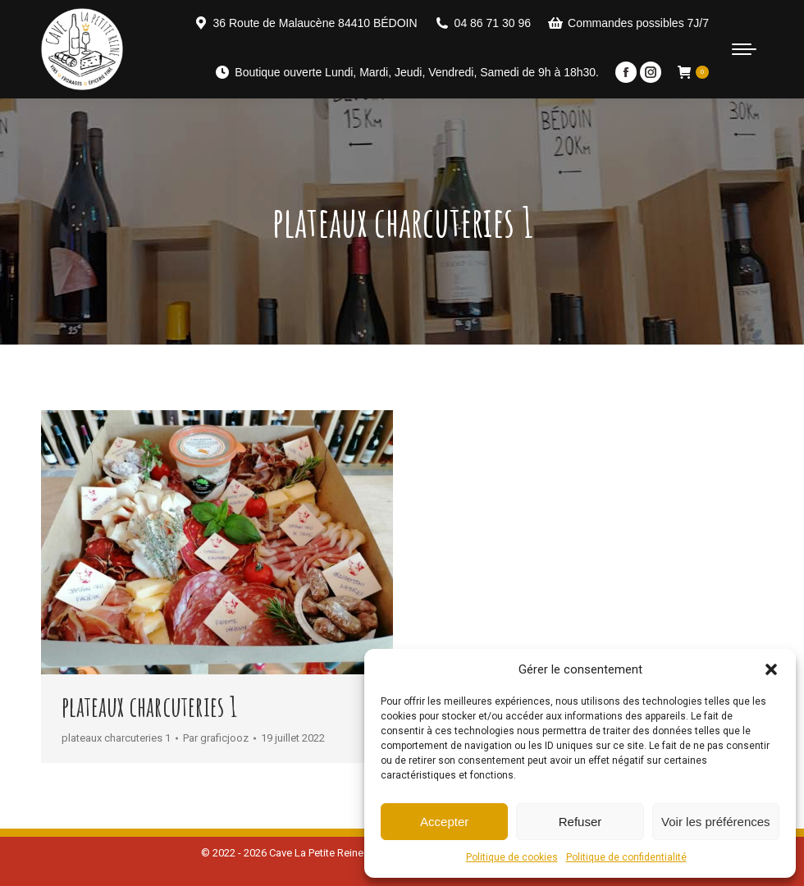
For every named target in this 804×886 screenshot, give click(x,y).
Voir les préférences (715, 822)
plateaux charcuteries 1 (149, 706)
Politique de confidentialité (626, 857)
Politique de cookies (512, 857)
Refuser (580, 822)
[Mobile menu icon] (744, 49)
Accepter (444, 822)
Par (216, 738)
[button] (771, 669)
